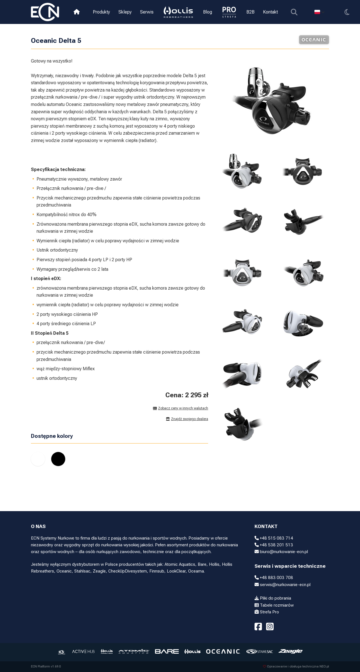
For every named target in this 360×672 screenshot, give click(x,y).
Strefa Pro (267, 612)
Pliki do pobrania (273, 598)
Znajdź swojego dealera (187, 419)
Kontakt (270, 12)
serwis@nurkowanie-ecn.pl (282, 584)
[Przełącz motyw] (347, 12)
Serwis (147, 12)
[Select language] (319, 12)
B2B (250, 12)
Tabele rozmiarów (274, 605)
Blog (207, 12)
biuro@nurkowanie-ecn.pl (281, 551)
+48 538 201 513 (274, 544)
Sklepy (125, 12)
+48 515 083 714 (274, 538)
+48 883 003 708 (274, 577)
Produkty (101, 12)
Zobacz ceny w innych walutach (180, 408)
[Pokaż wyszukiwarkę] (294, 12)
